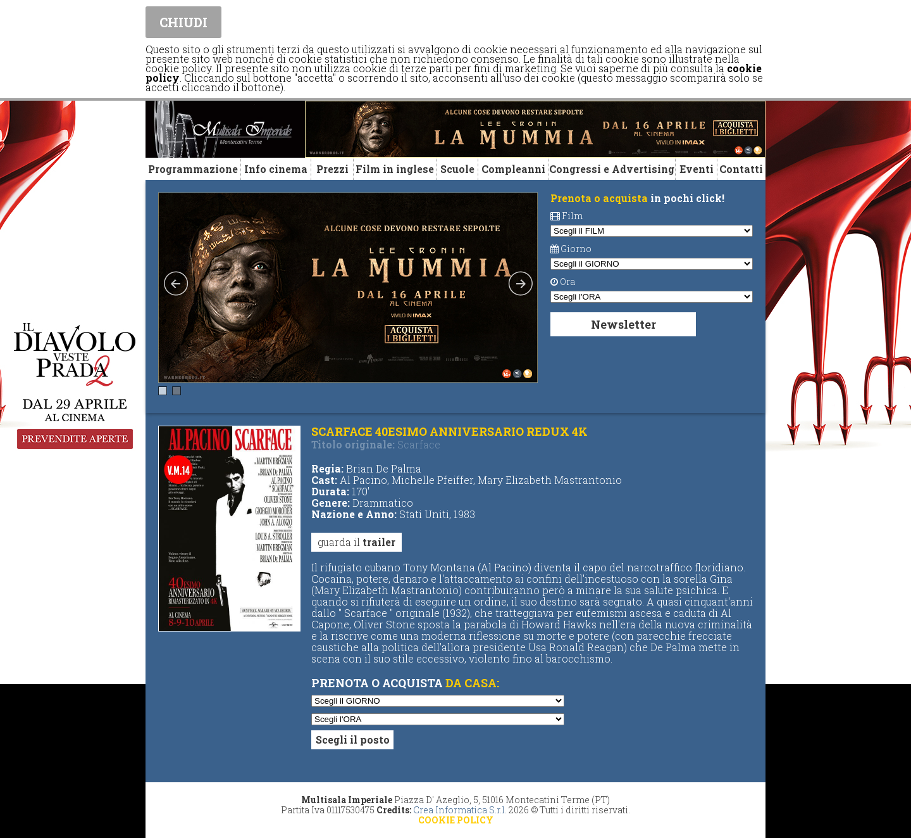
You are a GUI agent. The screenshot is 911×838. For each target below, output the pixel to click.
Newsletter (623, 324)
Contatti (741, 168)
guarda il (356, 542)
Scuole (457, 168)
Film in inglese (395, 168)
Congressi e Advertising (611, 168)
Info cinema (275, 168)
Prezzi (332, 168)
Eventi (696, 168)
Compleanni (513, 168)
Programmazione (193, 168)
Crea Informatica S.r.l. (460, 810)
